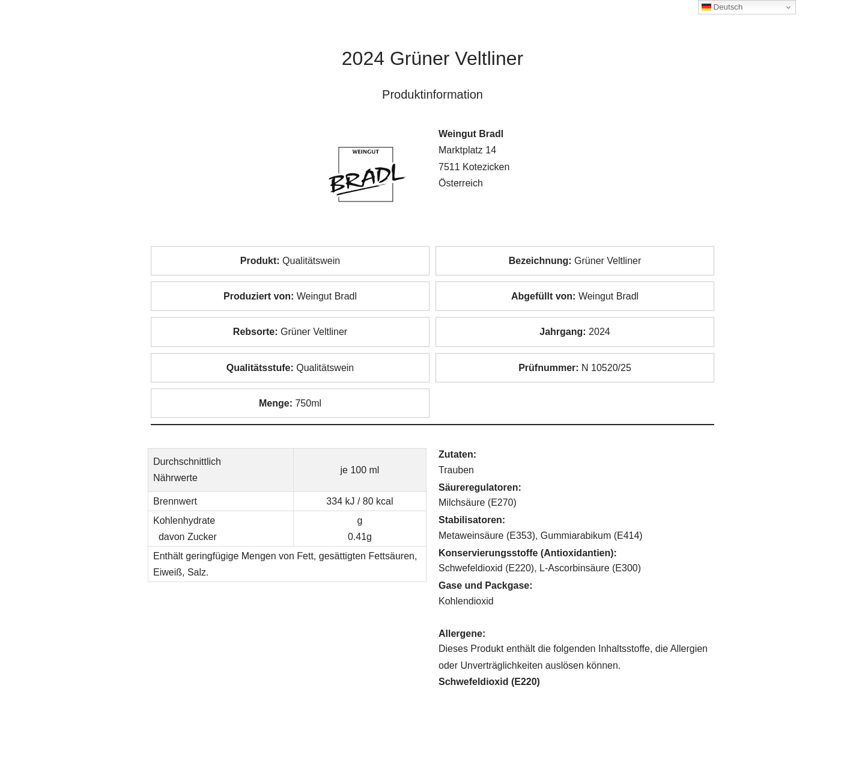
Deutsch (722, 7)
